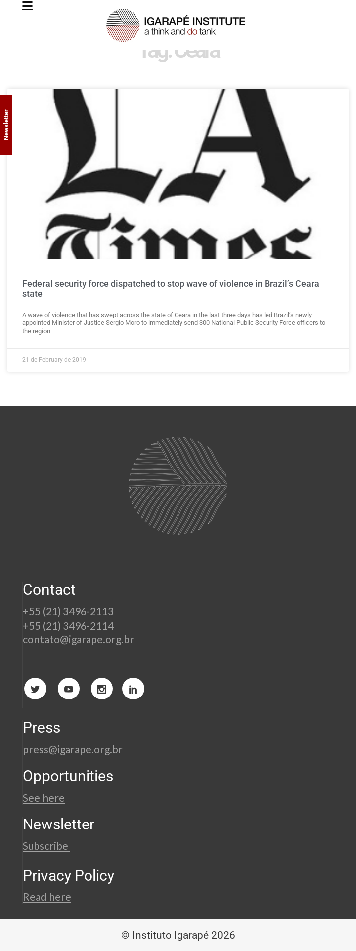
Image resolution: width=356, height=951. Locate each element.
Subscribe (46, 845)
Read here (47, 896)
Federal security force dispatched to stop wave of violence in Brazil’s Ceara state (170, 288)
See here (44, 797)
